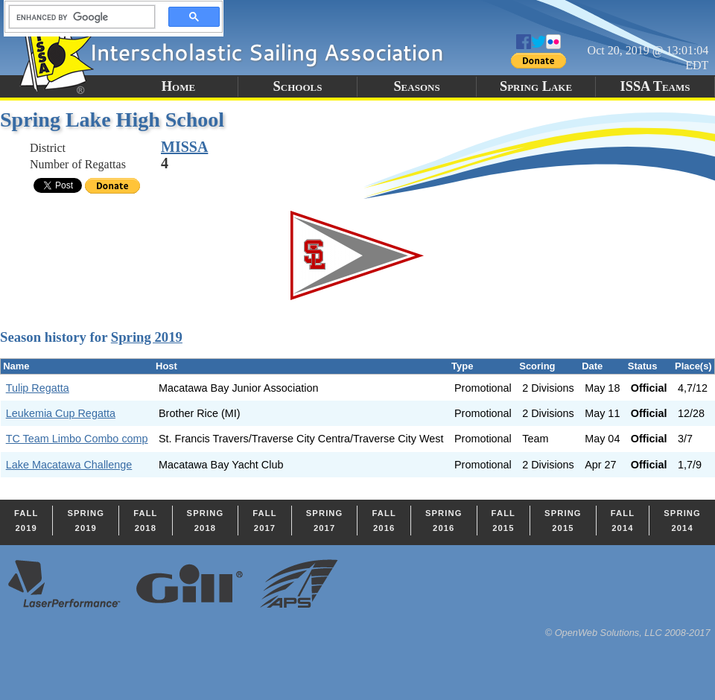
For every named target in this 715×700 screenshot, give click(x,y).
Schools (297, 86)
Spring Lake (536, 86)
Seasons (416, 86)
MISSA (184, 147)
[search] (77, 17)
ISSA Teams (655, 86)
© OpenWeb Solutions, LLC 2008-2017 (628, 632)
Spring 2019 (146, 337)
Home (178, 86)
